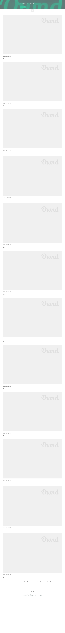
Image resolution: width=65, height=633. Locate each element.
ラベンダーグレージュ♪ (8, 211)
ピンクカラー (6, 58)
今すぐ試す (23, 6)
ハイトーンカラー (7, 159)
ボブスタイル (6, 308)
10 (47, 616)
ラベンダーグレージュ (9, 209)
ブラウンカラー (7, 110)
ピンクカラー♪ (6, 261)
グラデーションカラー (9, 407)
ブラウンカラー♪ (7, 112)
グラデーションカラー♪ (8, 410)
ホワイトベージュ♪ (8, 358)
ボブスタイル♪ (6, 311)
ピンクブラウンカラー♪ (8, 612)
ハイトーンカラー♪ (7, 162)
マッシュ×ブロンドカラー (9, 457)
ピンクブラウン (7, 609)
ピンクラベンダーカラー (9, 508)
